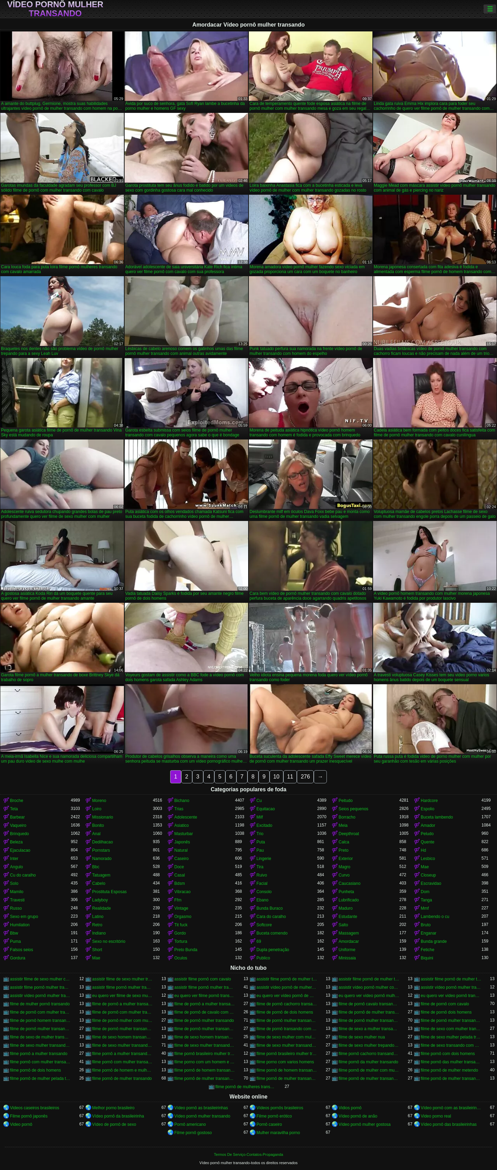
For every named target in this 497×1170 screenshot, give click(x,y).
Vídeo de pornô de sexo (114, 1124)
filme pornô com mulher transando (40, 1062)
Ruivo (261, 875)
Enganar (428, 933)
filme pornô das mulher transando (451, 1062)
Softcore (264, 924)
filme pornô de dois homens (35, 1070)
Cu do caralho (23, 875)
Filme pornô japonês (29, 1116)
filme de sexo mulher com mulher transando (286, 1037)
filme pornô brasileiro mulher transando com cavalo (286, 1053)
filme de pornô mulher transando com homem (40, 1028)
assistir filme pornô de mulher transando (286, 979)
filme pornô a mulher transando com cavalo (122, 1053)
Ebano (262, 900)
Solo (14, 883)
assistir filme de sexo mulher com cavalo (40, 979)
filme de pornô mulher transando (204, 1020)
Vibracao (182, 891)
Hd (423, 850)
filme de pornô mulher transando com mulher (204, 1028)
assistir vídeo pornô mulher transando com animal (451, 987)
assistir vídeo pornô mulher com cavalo (369, 987)
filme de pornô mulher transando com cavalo (369, 1020)
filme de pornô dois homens (446, 1012)
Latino (98, 916)
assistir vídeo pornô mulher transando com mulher (40, 995)
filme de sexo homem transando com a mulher (122, 1037)
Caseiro (181, 858)
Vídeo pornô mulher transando (55, 9)
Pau (260, 850)
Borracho (347, 817)
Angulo (16, 866)
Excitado (264, 825)
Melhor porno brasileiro (113, 1107)
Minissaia (347, 958)
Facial (261, 883)
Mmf (425, 908)
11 (290, 777)
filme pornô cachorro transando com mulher (369, 1053)
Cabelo (98, 883)
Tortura (180, 941)
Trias (178, 808)
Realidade (101, 908)
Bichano (181, 800)
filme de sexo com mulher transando (451, 1028)
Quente (427, 842)
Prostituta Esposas (109, 891)
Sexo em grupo (24, 916)
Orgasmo (182, 916)
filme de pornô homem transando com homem (40, 1020)
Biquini (427, 958)
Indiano (99, 933)
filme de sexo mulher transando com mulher (286, 1045)
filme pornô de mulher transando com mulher (369, 1078)
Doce (179, 866)
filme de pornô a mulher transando (122, 1004)
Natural (181, 850)
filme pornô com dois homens (448, 1053)
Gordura (17, 958)
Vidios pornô (350, 1107)
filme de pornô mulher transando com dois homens (451, 1020)
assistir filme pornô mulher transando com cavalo (204, 987)
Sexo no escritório (108, 941)
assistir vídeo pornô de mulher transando (286, 987)
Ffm (178, 900)
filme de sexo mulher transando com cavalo (122, 1045)
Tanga (426, 900)
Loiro (96, 808)
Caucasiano (349, 883)
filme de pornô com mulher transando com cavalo (122, 1012)
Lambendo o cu (435, 916)
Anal (96, 833)
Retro (97, 924)
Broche (16, 800)
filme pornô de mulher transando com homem (286, 1078)
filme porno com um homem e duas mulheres (204, 1062)
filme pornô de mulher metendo (449, 1070)
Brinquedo (19, 833)
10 (276, 777)
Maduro (346, 908)
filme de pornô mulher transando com (286, 1020)
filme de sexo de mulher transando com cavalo (40, 1037)
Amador (428, 825)
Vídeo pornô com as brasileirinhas (451, 1107)
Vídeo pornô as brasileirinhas (201, 1107)
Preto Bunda (185, 949)
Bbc (95, 866)
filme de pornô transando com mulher (286, 1028)
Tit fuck (180, 924)
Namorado (101, 858)
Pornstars (101, 850)
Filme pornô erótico (274, 1116)
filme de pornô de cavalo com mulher (204, 1012)
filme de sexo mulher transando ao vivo (40, 1045)
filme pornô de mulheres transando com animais (245, 1086)
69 (258, 941)
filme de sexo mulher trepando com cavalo (369, 1045)
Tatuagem (101, 875)
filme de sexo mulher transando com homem (204, 1045)
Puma (15, 941)
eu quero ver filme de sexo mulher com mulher (122, 995)
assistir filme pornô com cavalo (202, 979)
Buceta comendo (272, 933)
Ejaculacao (20, 850)
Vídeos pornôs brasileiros (279, 1107)
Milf (259, 817)
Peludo (427, 833)
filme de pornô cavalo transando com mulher (369, 1004)
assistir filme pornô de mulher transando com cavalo (451, 979)
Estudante (348, 916)
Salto (343, 924)
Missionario (102, 817)
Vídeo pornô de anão (358, 1116)
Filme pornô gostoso (193, 1132)
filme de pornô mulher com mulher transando (122, 1020)
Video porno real (436, 1116)
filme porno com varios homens (285, 1062)
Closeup (428, 875)
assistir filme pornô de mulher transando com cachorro (369, 979)
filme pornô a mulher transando (38, 1053)
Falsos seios (21, 949)
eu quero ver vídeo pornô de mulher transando (286, 995)
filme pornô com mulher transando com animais (122, 1062)
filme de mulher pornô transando (40, 1004)
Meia (343, 825)
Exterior (346, 858)
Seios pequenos (353, 808)
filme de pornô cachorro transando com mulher (286, 1004)
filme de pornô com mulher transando (40, 1012)
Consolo (264, 891)
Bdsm (179, 883)
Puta (260, 842)
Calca (344, 842)
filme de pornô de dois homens (284, 1012)
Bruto (426, 924)
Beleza (16, 842)
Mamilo (16, 891)
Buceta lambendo (437, 817)
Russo (16, 908)
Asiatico (181, 825)
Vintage (181, 908)
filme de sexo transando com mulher (451, 1045)
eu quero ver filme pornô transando (204, 995)
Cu (259, 800)
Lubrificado (349, 900)
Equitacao (265, 808)
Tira (259, 866)
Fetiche (427, 949)
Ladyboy (100, 900)
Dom (425, 891)
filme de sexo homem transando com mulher (204, 1037)
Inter (14, 858)
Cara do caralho (271, 916)
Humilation (20, 924)
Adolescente (185, 817)
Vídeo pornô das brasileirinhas (449, 1124)
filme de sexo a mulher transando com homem (369, 1028)
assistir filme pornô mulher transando (40, 987)
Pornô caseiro (269, 1124)
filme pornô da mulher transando (368, 1062)
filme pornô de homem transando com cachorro (204, 1070)
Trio (259, 833)
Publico (263, 958)
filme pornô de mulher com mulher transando (369, 1070)
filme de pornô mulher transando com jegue (122, 1028)
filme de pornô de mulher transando (369, 1012)
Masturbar (183, 833)
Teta (14, 808)
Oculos (180, 958)
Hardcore (429, 800)
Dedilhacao (102, 842)
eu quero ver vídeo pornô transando (451, 995)
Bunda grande (434, 941)
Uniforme (347, 949)
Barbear (17, 817)
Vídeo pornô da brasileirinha (118, 1116)
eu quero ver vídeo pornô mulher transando (369, 995)
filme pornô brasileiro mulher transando (204, 1053)
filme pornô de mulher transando (122, 1078)
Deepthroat (349, 833)
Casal (179, 875)
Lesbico (428, 858)
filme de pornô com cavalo (445, 1004)
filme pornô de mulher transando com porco (451, 1078)
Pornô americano (190, 1124)
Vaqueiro (18, 825)
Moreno (99, 800)
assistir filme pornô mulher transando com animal (122, 987)
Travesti (17, 900)
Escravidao (431, 883)
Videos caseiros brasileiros (34, 1107)
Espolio (427, 808)
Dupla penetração (272, 949)
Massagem (349, 933)
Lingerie (263, 858)
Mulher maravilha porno (278, 1132)
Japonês (182, 842)
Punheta (346, 891)
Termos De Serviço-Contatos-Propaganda (248, 1154)
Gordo (180, 933)
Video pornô (21, 1124)
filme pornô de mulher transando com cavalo (204, 1078)
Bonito (98, 825)
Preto (344, 850)
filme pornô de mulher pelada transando (40, 1078)
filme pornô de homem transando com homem (286, 1070)
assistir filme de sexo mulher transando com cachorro (122, 979)
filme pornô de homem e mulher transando (122, 1070)
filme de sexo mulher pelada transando (451, 1037)
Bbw (14, 933)
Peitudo (346, 800)
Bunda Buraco (269, 908)
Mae (425, 866)
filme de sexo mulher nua (362, 1037)
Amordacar (349, 941)
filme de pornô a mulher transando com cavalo (204, 1004)
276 (305, 777)
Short (97, 949)
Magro (344, 866)
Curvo (344, 875)
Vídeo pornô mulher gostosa (365, 1124)
